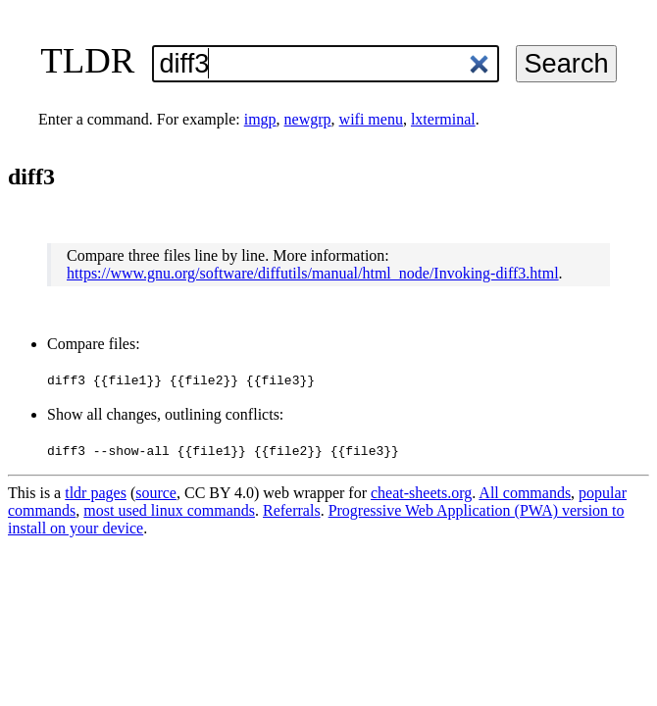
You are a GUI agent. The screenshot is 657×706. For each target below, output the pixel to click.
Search (566, 63)
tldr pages (95, 492)
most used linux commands (169, 510)
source (156, 492)
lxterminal (443, 119)
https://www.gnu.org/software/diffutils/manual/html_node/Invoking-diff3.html (313, 273)
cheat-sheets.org (421, 492)
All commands (525, 492)
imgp (260, 119)
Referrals (292, 510)
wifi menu (371, 119)
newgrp (307, 119)
